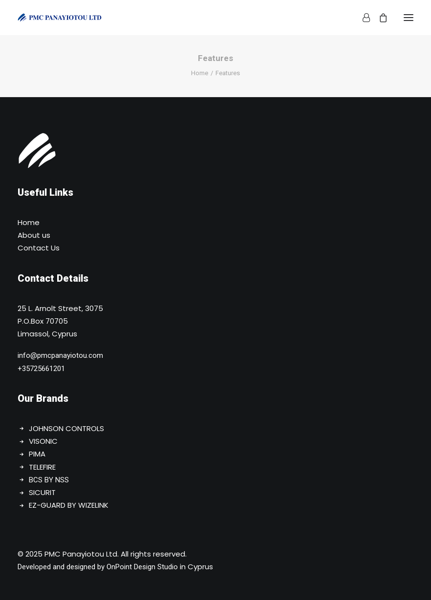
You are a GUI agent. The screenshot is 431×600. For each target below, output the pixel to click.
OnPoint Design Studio (142, 566)
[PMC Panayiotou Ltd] (60, 17)
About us (34, 235)
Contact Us (39, 248)
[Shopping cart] (379, 17)
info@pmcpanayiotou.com (60, 355)
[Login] (362, 17)
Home (199, 73)
